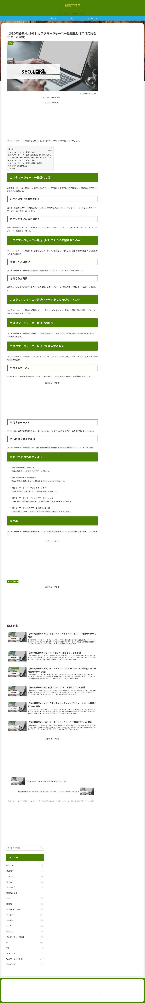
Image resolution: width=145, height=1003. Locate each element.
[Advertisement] (52, 120)
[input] (25, 848)
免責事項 (136, 993)
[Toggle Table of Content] (48, 149)
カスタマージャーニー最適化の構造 (22, 160)
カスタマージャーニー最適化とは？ (22, 152)
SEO (10, 582)
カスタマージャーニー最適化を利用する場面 (26, 163)
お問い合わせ (105, 993)
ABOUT (115, 993)
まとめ (12, 168)
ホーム (95, 993)
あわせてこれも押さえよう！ (20, 166)
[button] (42, 847)
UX (16, 582)
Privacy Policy (125, 993)
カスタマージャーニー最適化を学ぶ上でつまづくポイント (30, 157)
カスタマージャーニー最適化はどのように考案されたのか (30, 155)
